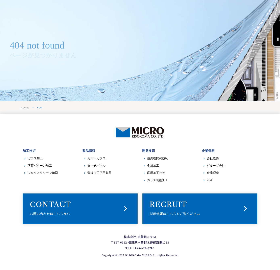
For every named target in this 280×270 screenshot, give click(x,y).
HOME (25, 107)
